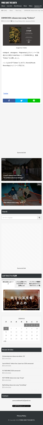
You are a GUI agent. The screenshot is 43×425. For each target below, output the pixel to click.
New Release (18, 6)
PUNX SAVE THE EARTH (9, 3)
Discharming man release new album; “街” (13, 356)
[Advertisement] (21, 129)
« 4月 (4, 341)
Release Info (21, 21)
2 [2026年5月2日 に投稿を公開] (31, 325)
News (25, 6)
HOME (5, 10)
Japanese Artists (30, 21)
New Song (18, 10)
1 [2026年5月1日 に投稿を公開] (26, 325)
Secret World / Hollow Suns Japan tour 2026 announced (17, 363)
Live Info (9, 6)
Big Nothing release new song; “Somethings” (14, 385)
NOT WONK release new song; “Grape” (13, 378)
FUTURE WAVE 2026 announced (11, 370)
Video (30, 6)
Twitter (5, 93)
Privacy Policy (21, 416)
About (3, 6)
